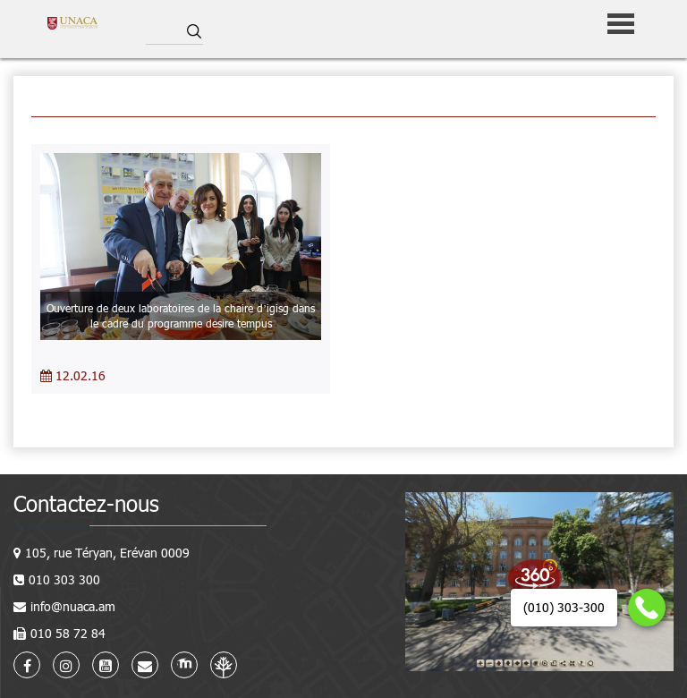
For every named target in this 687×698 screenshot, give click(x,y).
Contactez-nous (86, 503)
